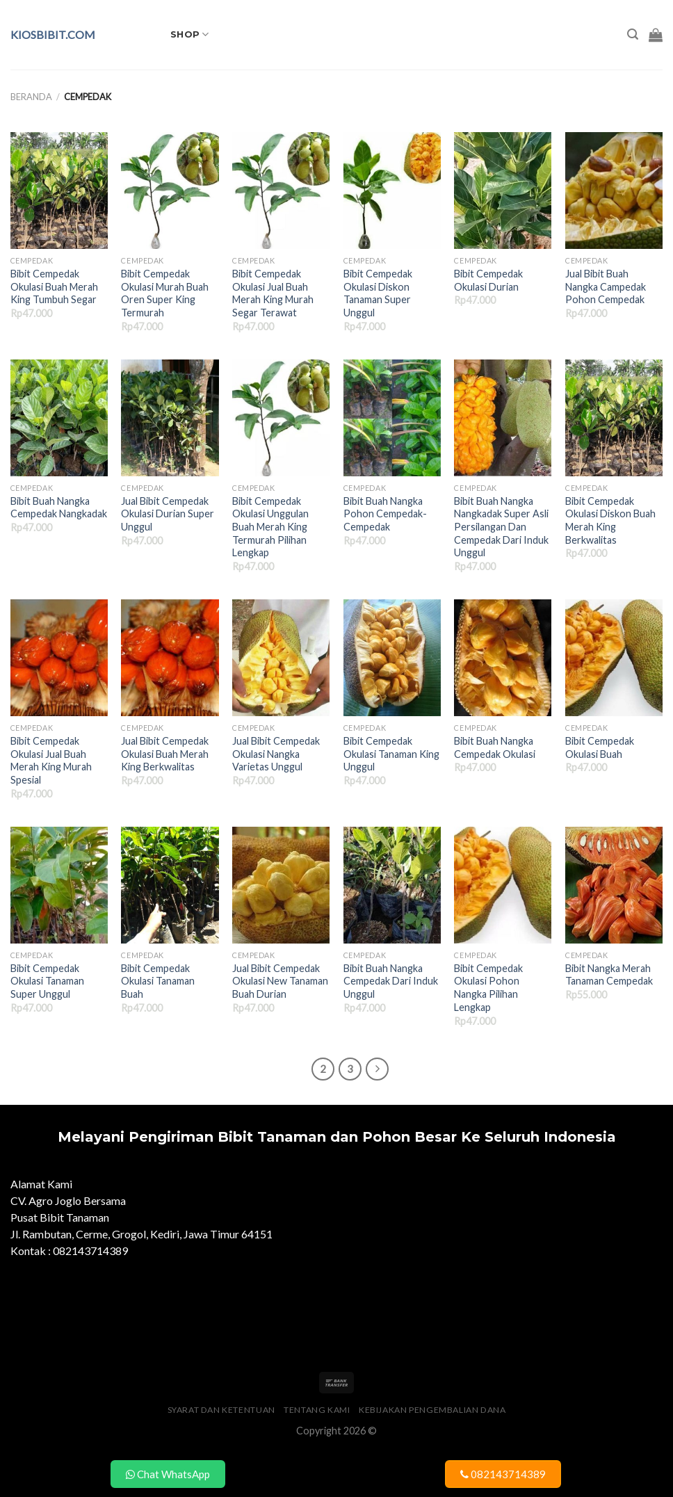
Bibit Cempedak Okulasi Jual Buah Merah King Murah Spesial (51, 760)
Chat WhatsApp (168, 1474)
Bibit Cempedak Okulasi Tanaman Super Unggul (47, 981)
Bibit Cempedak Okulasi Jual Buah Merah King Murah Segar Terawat (273, 293)
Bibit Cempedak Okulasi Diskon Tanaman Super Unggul (377, 293)
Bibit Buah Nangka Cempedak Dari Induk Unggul (390, 981)
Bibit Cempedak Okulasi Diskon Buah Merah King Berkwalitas (610, 520)
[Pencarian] (632, 34)
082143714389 (503, 1474)
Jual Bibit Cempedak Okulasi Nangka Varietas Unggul (276, 753)
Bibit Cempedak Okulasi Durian (488, 280)
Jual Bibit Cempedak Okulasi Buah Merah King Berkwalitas (165, 753)
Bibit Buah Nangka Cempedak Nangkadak (58, 507)
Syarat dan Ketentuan (221, 1410)
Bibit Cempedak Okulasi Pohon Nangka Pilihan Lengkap (488, 987)
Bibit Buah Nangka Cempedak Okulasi (494, 747)
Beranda (31, 96)
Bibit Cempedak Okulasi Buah (599, 747)
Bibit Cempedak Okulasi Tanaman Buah (158, 981)
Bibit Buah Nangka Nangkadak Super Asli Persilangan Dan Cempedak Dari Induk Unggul (501, 527)
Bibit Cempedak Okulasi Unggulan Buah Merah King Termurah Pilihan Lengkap (270, 527)
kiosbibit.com (52, 34)
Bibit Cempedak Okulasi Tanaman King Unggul (391, 753)
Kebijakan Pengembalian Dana (432, 1410)
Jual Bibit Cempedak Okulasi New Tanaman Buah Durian (280, 981)
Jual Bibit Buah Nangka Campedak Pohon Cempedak (605, 286)
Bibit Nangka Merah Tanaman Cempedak (609, 974)
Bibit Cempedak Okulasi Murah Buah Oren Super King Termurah (165, 293)
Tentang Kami (317, 1410)
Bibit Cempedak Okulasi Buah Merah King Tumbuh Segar (54, 286)
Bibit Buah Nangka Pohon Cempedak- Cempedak (385, 514)
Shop (189, 34)
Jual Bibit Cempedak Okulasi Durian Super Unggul (167, 514)
